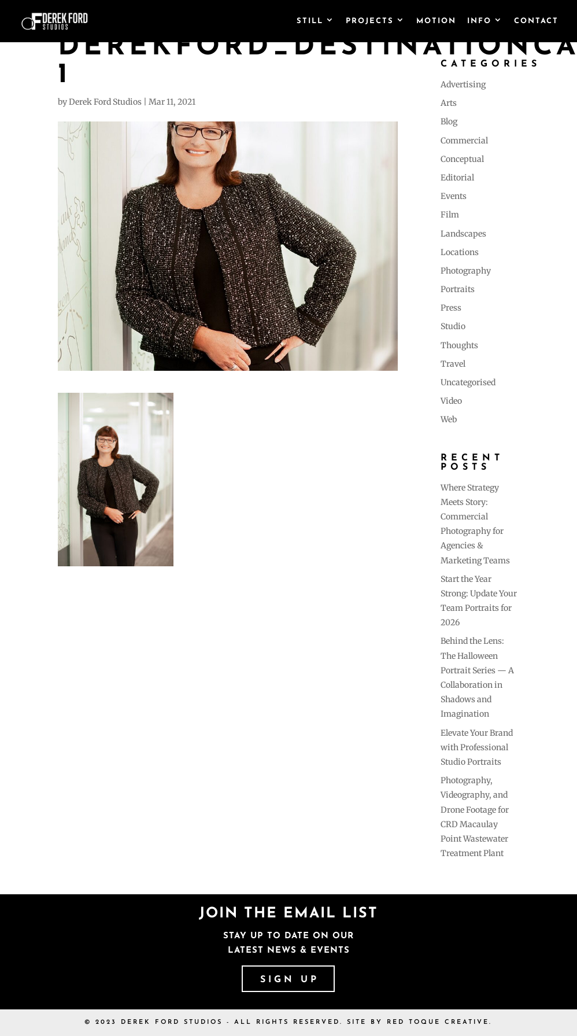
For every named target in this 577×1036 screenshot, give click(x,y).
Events (454, 196)
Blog (449, 121)
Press (451, 308)
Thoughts (459, 345)
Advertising (463, 84)
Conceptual (462, 159)
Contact (536, 21)
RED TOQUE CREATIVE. (439, 1022)
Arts (449, 103)
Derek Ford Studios (105, 102)
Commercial (464, 140)
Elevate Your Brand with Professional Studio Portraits (477, 747)
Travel (453, 364)
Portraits (458, 289)
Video (451, 401)
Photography (466, 271)
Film (450, 214)
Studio (453, 326)
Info (479, 21)
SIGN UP (289, 980)
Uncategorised (468, 382)
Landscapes (463, 233)
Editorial (457, 177)
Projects (370, 21)
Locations (460, 252)
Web (449, 419)
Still (310, 21)
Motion (436, 21)
